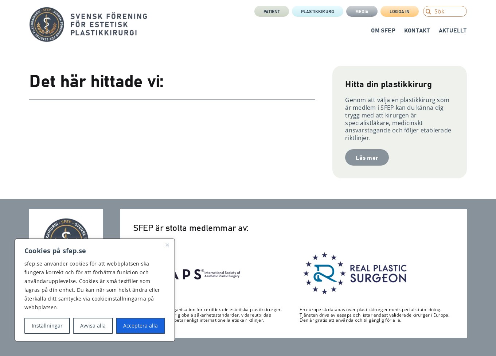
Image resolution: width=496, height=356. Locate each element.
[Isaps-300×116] (187, 255)
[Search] (428, 11)
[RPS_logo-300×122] (354, 254)
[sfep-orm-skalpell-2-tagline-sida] (88, 10)
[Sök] (445, 11)
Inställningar (47, 325)
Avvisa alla (93, 325)
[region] (95, 290)
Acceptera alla (140, 325)
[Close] (167, 244)
